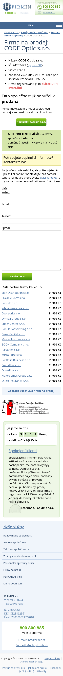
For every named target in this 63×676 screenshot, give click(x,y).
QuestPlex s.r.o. (11, 370)
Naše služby (13, 526)
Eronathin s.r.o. (11, 365)
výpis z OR (35, 65)
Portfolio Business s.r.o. (16, 360)
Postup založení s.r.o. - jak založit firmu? (24, 667)
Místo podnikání (13, 583)
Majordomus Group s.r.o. (17, 375)
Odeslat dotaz (17, 276)
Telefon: (6, 216)
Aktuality (41, 671)
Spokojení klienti (23, 450)
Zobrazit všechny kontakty (32, 645)
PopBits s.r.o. (10, 303)
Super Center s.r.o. (13, 324)
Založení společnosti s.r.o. (18, 549)
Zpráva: (6, 228)
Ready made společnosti (34, 32)
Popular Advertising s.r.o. (17, 329)
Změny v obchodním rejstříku (20, 556)
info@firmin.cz (36, 640)
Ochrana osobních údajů (31, 661)
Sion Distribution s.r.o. (15, 293)
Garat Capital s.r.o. (13, 334)
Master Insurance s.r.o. (16, 339)
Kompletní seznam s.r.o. (31, 121)
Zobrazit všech (31, 391)
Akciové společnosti (15, 542)
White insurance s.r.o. (15, 308)
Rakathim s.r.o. (11, 350)
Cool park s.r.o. (11, 313)
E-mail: (5, 204)
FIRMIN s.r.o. (11, 32)
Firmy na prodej (12, 569)
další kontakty (48, 177)
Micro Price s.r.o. (12, 355)
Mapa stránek (52, 658)
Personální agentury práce (19, 563)
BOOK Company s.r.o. (15, 344)
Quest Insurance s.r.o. (15, 381)
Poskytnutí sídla (12, 576)
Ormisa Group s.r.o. (14, 318)
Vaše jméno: (6, 190)
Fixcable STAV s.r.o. (14, 298)
